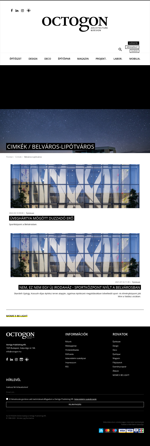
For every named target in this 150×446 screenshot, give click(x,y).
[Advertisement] (75, 87)
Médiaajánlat (132, 47)
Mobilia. (134, 58)
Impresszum (70, 362)
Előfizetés (133, 43)
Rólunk (68, 341)
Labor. (118, 58)
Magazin (83, 58)
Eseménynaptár (119, 366)
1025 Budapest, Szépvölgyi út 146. (20, 348)
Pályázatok (117, 362)
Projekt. (101, 58)
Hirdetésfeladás (72, 350)
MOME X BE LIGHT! (121, 375)
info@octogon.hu (13, 351)
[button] (120, 49)
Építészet (16, 58)
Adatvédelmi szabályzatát (85, 399)
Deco (47, 58)
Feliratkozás (75, 404)
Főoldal (9, 157)
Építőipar (64, 58)
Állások (134, 51)
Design (33, 58)
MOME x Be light (17, 316)
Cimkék (18, 157)
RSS (67, 366)
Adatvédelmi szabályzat (75, 358)
